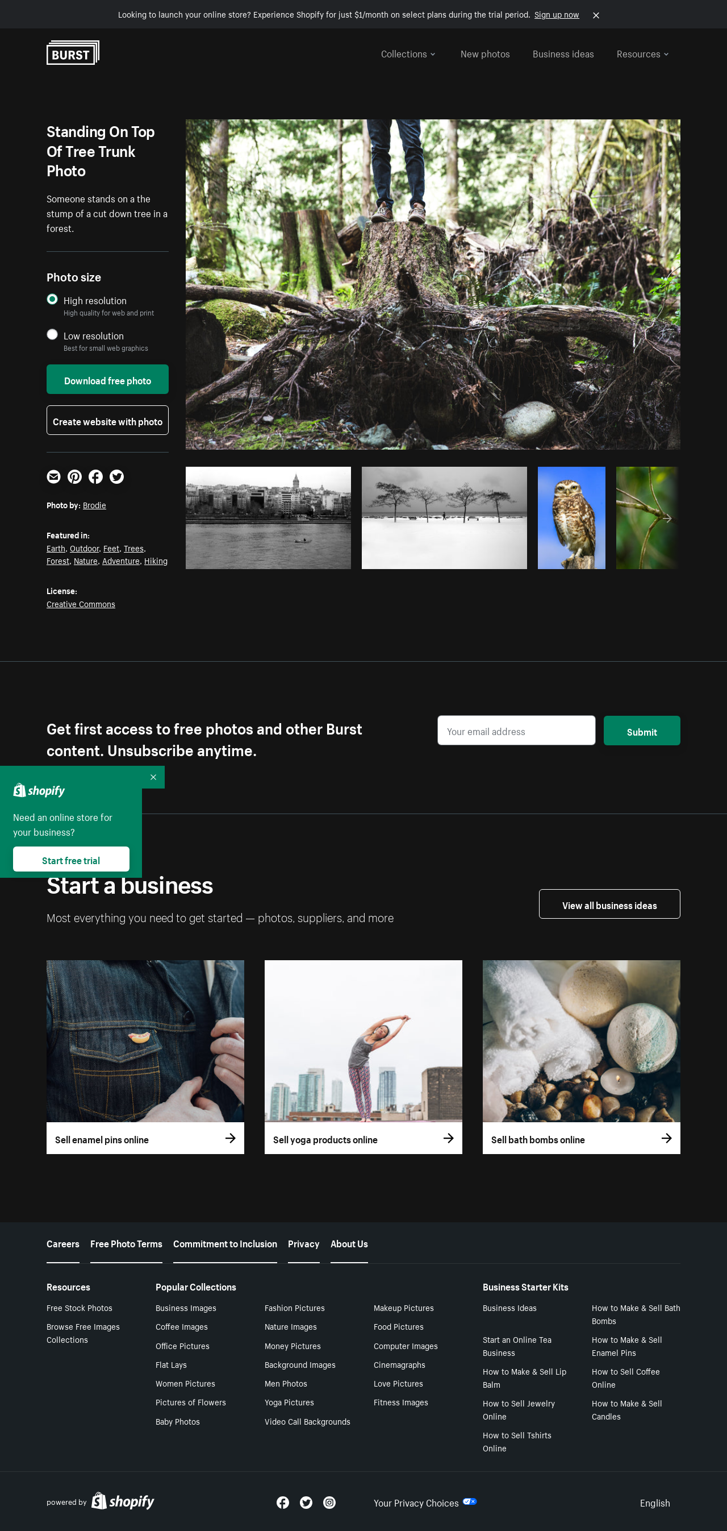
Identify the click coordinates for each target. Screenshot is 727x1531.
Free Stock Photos (79, 1307)
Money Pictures (293, 1345)
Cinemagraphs (399, 1364)
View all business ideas (609, 904)
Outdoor (84, 547)
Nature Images (291, 1326)
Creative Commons (81, 603)
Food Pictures (399, 1326)
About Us (349, 1242)
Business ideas (563, 52)
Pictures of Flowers (191, 1401)
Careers (63, 1242)
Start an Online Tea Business (517, 1345)
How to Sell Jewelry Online (519, 1409)
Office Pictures (183, 1345)
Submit (642, 730)
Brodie (94, 504)
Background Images (300, 1364)
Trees (134, 547)
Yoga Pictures (289, 1401)
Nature (86, 560)
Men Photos (286, 1382)
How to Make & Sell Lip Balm (524, 1377)
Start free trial (71, 859)
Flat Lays (171, 1364)
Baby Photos (178, 1420)
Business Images (186, 1307)
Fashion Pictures (295, 1307)
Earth (56, 547)
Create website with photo (107, 420)
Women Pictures (185, 1382)
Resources (643, 52)
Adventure (121, 560)
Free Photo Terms (126, 1242)
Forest (58, 560)
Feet (111, 547)
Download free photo (107, 379)
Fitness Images (401, 1401)
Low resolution (94, 335)
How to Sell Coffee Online (626, 1377)
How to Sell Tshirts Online (517, 1441)
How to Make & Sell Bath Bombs (636, 1313)
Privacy (304, 1242)
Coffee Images (182, 1326)
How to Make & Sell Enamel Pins (627, 1345)
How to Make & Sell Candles (627, 1409)
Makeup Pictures (404, 1307)
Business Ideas (510, 1307)
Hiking (156, 560)
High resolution (95, 299)
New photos (485, 52)
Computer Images (406, 1345)
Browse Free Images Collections (83, 1332)
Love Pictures (398, 1382)
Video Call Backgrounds (307, 1420)
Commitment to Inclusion (225, 1242)
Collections (408, 52)
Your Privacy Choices (425, 1501)
